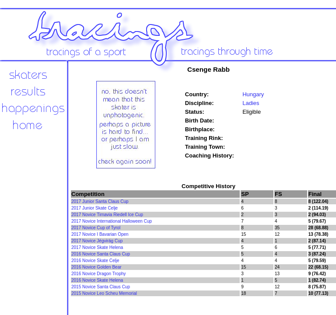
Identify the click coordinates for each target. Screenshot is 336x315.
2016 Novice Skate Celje (95, 260)
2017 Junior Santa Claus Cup (100, 201)
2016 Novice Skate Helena (97, 280)
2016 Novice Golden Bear (96, 267)
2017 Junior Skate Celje (94, 208)
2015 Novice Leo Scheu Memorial (104, 293)
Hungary (253, 94)
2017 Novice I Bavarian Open (100, 234)
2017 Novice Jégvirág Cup (96, 240)
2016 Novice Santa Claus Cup (100, 254)
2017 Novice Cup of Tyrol (95, 227)
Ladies (250, 103)
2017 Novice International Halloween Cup (111, 221)
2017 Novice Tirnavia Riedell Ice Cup (107, 214)
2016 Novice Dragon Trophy (98, 273)
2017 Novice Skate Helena (97, 247)
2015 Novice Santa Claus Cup (100, 286)
